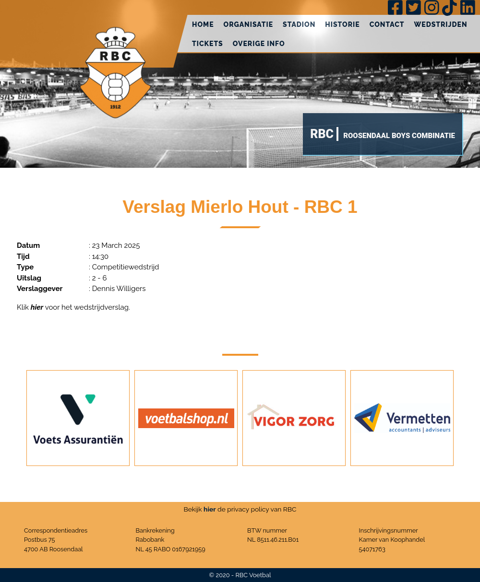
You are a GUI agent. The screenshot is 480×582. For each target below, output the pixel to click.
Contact (387, 24)
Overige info (259, 43)
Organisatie (249, 24)
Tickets (207, 43)
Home (203, 24)
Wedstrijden (441, 24)
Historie (342, 24)
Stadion (299, 24)
